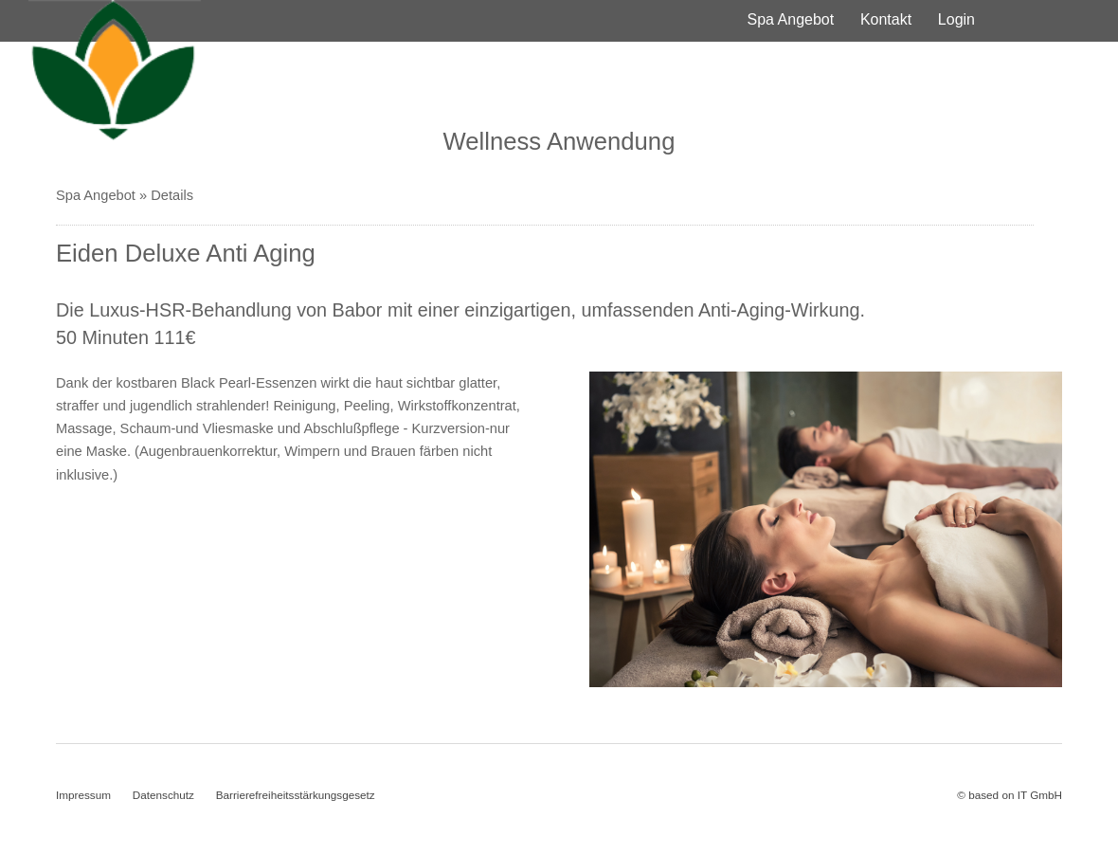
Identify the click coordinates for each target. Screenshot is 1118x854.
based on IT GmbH (1015, 795)
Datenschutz (163, 795)
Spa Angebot (791, 19)
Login (956, 19)
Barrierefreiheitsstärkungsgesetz (295, 795)
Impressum (83, 795)
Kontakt (885, 19)
